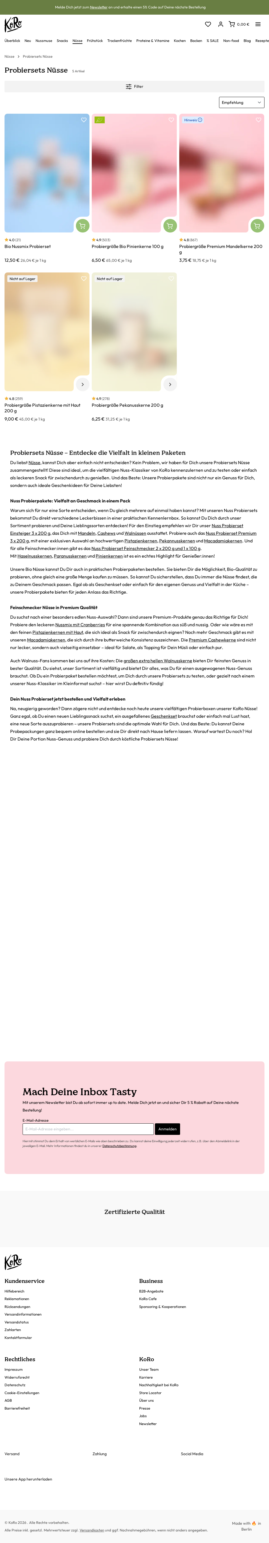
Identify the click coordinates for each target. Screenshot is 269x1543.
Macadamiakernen (223, 541)
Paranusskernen (70, 556)
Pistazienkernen (140, 541)
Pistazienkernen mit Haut (57, 632)
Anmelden (167, 1128)
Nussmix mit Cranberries (80, 624)
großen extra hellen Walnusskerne (158, 660)
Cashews (106, 533)
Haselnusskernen (35, 556)
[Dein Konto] (220, 24)
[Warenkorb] (238, 24)
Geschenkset (164, 716)
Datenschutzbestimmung (119, 1146)
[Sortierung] (241, 102)
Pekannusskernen (177, 541)
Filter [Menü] (134, 85)
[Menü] (257, 22)
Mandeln (86, 533)
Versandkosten (92, 1530)
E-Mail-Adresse (36, 1120)
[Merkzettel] (208, 24)
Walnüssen (135, 533)
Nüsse (34, 462)
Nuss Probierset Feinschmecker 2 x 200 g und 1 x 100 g (145, 548)
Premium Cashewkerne (212, 640)
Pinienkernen (109, 556)
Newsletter (99, 7)
